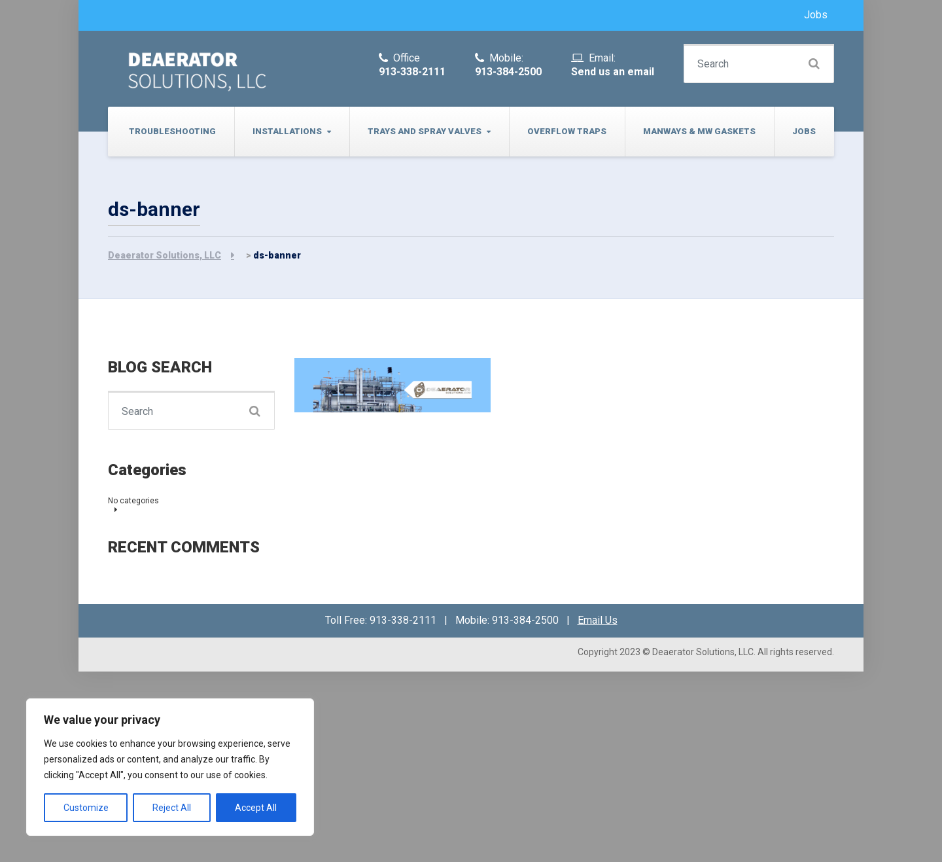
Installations (287, 131)
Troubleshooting (172, 131)
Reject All (171, 807)
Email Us (598, 620)
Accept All (256, 807)
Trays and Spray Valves (424, 131)
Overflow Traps (566, 131)
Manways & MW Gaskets (699, 131)
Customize (86, 807)
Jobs (816, 15)
